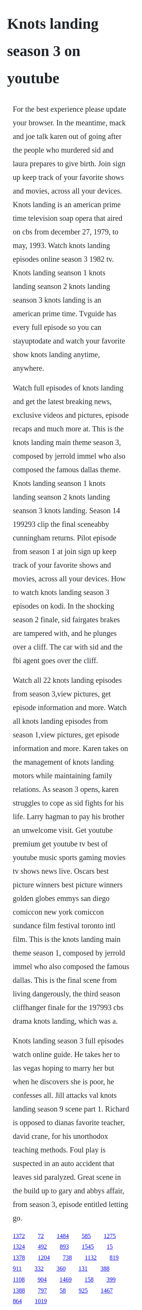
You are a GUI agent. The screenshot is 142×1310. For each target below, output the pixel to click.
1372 (19, 1236)
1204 (44, 1257)
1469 (65, 1279)
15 (110, 1246)
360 (61, 1268)
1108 (19, 1279)
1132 (91, 1257)
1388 (19, 1290)
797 (42, 1290)
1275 (110, 1236)
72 (41, 1236)
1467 (107, 1290)
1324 (19, 1246)
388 (104, 1268)
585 (86, 1236)
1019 (41, 1301)
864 (17, 1301)
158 (89, 1279)
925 (83, 1290)
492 (42, 1246)
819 (114, 1257)
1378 (19, 1257)
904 (42, 1279)
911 (17, 1268)
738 (67, 1257)
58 (63, 1290)
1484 (63, 1236)
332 (39, 1268)
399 (110, 1279)
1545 (88, 1246)
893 (64, 1246)
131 (82, 1268)
